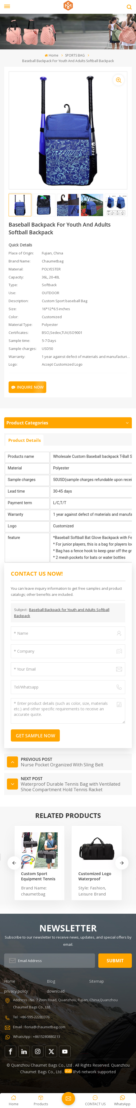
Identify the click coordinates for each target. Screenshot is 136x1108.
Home (51, 55)
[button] (122, 863)
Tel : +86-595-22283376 (31, 1016)
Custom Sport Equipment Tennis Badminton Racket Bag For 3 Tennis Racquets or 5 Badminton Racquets (38, 876)
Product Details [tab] (24, 440)
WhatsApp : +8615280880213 (36, 1036)
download (56, 991)
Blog (51, 981)
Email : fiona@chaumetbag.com (39, 1026)
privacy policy (16, 991)
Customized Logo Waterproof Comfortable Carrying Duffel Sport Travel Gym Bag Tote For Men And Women (95, 876)
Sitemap (96, 981)
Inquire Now (27, 387)
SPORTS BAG (75, 55)
